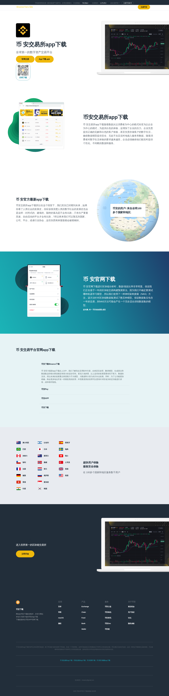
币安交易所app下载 (79, 660)
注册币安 (144, 7)
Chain (83, 612)
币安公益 (108, 606)
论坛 (129, 618)
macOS (61, 618)
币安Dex (108, 623)
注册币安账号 (127, 3)
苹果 (59, 612)
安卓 (59, 606)
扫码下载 (23, 71)
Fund (83, 618)
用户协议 (131, 612)
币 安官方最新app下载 (103, 660)
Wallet (83, 629)
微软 (59, 623)
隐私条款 (131, 623)
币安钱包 (108, 612)
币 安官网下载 (91, 660)
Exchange (85, 606)
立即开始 (25, 554)
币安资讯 (108, 618)
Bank (83, 623)
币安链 (107, 629)
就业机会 (131, 606)
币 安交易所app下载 (66, 660)
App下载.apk (44, 59)
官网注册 (25, 59)
